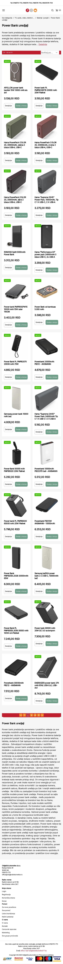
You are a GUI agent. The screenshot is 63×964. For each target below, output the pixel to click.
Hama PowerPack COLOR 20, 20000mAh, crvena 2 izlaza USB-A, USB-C (45, 145)
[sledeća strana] (42, 715)
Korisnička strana (8, 898)
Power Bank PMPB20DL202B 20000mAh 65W (16, 575)
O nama (5, 923)
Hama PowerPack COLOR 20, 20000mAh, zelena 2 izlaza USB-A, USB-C (15, 145)
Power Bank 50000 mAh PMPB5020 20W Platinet (14, 469)
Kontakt (5, 926)
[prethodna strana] (20, 715)
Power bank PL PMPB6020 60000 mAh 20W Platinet (15, 522)
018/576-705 (37, 3)
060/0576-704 (47, 3)
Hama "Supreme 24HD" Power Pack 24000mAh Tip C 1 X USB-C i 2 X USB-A (46, 416)
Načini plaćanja (7, 917)
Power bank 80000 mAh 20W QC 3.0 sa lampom (45, 629)
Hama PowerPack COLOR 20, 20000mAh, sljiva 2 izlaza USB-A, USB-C (15, 199)
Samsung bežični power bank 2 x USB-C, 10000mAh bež (46, 575)
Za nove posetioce (9, 907)
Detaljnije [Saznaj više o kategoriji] (43, 44)
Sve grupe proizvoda (10, 936)
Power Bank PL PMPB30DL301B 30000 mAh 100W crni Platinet (16, 630)
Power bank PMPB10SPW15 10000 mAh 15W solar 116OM (15, 309)
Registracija (6, 894)
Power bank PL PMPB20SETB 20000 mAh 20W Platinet (46, 90)
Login (4, 891)
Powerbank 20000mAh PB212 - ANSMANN (44, 362)
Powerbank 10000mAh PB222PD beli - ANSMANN (46, 469)
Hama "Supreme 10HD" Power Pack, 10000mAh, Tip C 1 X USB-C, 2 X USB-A (46, 199)
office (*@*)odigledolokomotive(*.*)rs (34, 951)
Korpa (4, 901)
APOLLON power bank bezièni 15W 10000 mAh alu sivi (15, 90)
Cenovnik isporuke (9, 929)
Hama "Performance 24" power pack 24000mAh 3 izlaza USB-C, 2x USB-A (45, 254)
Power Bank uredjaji (15, 25)
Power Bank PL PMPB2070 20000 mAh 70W (15, 362)
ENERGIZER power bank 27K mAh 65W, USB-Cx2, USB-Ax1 (47, 685)
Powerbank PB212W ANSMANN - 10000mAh (45, 522)
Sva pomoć (6, 910)
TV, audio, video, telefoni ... (24, 18)
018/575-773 (17, 3)
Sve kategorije (7, 18)
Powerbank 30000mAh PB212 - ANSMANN (14, 684)
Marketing (6, 933)
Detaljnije (8, 106)
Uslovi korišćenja (8, 914)
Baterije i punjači (43, 18)
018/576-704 (27, 3)
